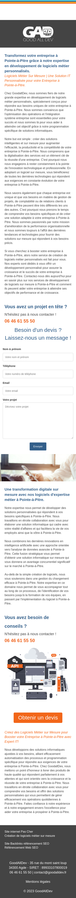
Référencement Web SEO (21, 847)
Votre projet (10, 399)
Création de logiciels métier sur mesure (30, 835)
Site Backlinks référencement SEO (27, 843)
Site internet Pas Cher (19, 831)
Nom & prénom (12, 349)
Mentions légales (38, 881)
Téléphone (9, 366)
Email (6, 382)
